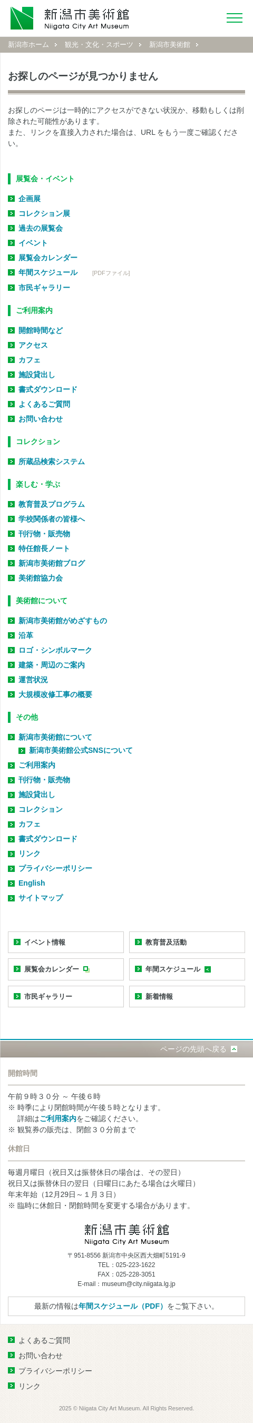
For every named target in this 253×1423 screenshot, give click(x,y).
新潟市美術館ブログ (51, 563)
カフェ (29, 360)
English (31, 883)
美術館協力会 (40, 578)
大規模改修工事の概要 (55, 694)
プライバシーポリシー (55, 868)
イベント (33, 243)
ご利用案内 (36, 765)
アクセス (33, 345)
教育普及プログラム (51, 504)
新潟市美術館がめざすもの (62, 620)
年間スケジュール (47, 272)
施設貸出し (36, 374)
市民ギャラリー (44, 287)
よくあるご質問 (44, 404)
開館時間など (40, 330)
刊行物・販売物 (44, 533)
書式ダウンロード (47, 389)
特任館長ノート (44, 548)
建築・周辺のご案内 (51, 665)
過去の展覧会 (40, 228)
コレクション (40, 809)
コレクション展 (44, 213)
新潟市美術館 (169, 44)
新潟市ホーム (28, 44)
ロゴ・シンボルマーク (55, 650)
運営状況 (33, 679)
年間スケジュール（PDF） (123, 1306)
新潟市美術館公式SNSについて (81, 750)
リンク (29, 853)
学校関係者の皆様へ (51, 519)
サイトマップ (40, 898)
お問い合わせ (40, 419)
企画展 (29, 198)
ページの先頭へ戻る (193, 1049)
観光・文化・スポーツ (99, 44)
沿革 (25, 635)
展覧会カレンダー (47, 257)
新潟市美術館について (55, 737)
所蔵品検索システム (51, 461)
